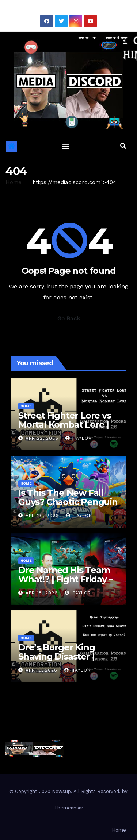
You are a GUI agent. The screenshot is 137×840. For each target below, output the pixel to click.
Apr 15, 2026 (41, 670)
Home (13, 182)
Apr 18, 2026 (42, 592)
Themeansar (68, 807)
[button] (123, 146)
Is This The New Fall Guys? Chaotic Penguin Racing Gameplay (68, 501)
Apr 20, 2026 (42, 515)
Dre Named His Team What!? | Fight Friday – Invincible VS (65, 579)
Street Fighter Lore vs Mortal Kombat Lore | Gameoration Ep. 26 (64, 424)
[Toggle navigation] (66, 146)
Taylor (78, 438)
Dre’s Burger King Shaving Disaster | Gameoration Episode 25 (64, 661)
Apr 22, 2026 (42, 438)
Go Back (68, 318)
